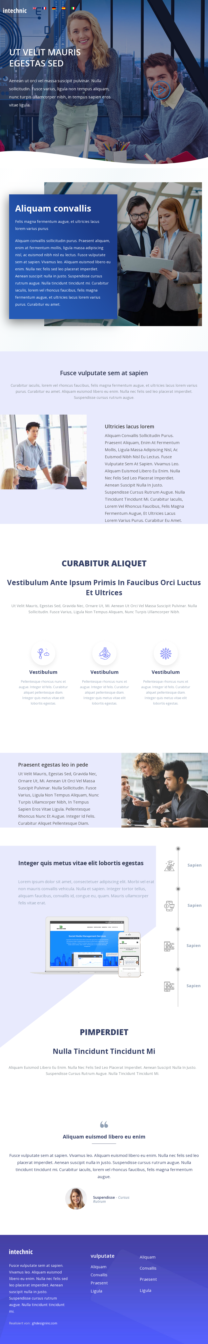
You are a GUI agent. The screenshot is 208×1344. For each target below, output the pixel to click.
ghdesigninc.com (44, 1323)
